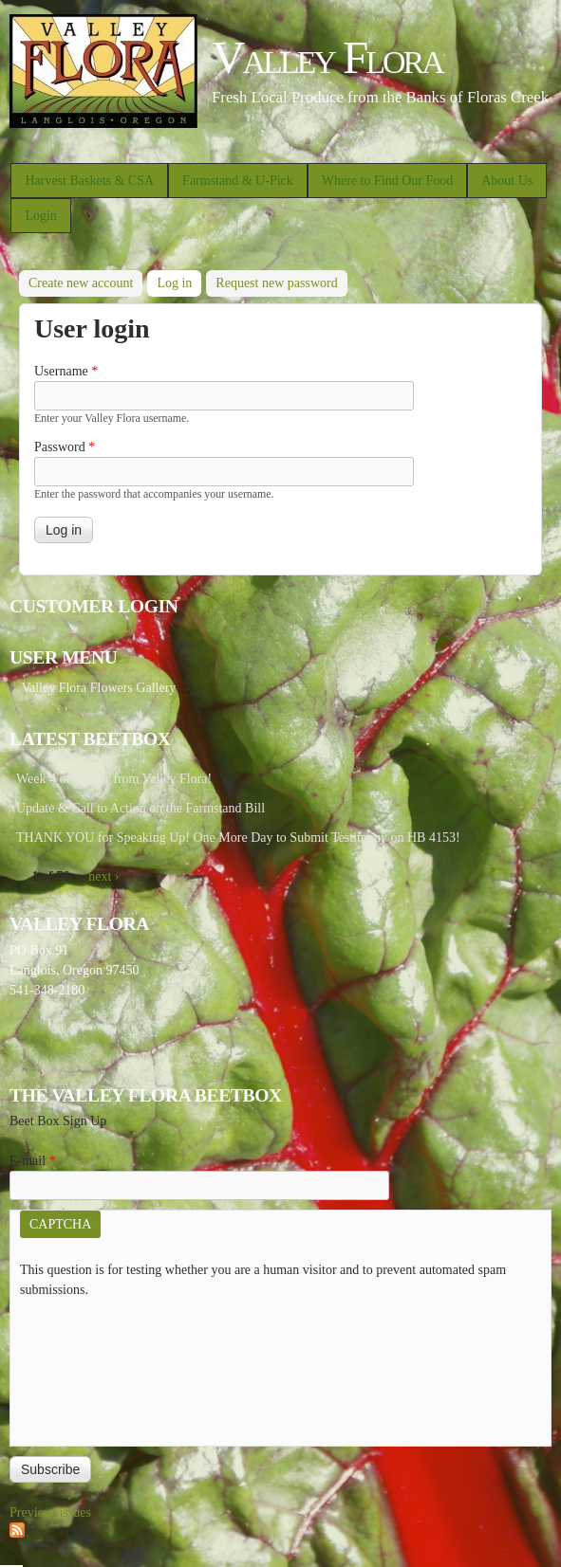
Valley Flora (327, 57)
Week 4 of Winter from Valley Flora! (114, 779)
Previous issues (50, 1512)
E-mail (32, 1161)
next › (103, 876)
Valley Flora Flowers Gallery (98, 688)
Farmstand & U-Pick (237, 180)
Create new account (80, 283)
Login (40, 216)
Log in (179, 280)
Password (64, 447)
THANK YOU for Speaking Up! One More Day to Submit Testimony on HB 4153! (238, 837)
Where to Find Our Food (387, 180)
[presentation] (98, 1368)
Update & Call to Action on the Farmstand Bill (140, 808)
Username (66, 371)
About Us (507, 180)
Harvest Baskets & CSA (89, 180)
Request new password (276, 283)
